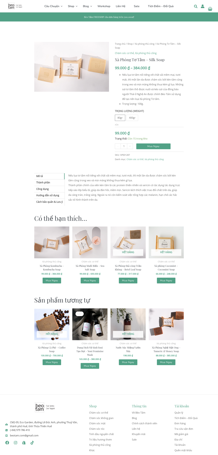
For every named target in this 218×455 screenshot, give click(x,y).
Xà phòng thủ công (144, 43)
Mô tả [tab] (39, 176)
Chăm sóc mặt (97, 423)
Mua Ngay (153, 146)
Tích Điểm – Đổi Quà (186, 418)
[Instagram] (15, 443)
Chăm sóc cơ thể (124, 53)
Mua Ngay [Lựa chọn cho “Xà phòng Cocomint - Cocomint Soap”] (166, 280)
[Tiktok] (32, 443)
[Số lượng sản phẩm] (124, 146)
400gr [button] (132, 117)
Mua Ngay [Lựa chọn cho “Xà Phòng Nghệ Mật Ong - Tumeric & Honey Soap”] (166, 362)
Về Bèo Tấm (138, 412)
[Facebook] (7, 443)
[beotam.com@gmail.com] (22, 436)
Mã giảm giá (181, 434)
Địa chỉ (178, 439)
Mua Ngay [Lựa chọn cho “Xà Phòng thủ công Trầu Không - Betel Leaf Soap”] (128, 280)
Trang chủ (120, 43)
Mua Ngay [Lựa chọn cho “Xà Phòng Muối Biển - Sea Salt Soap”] (90, 280)
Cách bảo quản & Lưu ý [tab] (49, 202)
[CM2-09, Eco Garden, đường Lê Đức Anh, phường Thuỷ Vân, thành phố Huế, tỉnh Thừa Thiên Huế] (45, 424)
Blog (134, 418)
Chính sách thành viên (144, 423)
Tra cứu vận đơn (183, 428)
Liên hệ (136, 428)
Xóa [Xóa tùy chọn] (117, 124)
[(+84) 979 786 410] (17, 430)
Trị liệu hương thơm (100, 439)
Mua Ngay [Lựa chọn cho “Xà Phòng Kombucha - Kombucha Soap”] (52, 280)
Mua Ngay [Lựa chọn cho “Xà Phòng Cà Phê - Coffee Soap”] (52, 362)
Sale (134, 439)
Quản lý (178, 412)
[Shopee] (24, 443)
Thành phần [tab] (43, 182)
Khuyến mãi (138, 434)
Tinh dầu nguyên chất (101, 434)
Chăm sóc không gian (101, 418)
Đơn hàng (180, 423)
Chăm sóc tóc (97, 428)
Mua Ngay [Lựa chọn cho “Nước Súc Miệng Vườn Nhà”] (128, 362)
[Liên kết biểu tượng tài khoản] (203, 6)
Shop (130, 43)
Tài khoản (180, 445)
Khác (92, 450)
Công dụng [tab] (42, 189)
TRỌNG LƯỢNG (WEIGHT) (129, 111)
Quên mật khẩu (183, 450)
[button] (60, 6)
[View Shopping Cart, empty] (210, 6)
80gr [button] (120, 117)
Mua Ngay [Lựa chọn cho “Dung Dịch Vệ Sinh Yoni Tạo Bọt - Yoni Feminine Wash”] (90, 366)
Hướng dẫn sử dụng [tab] (47, 195)
